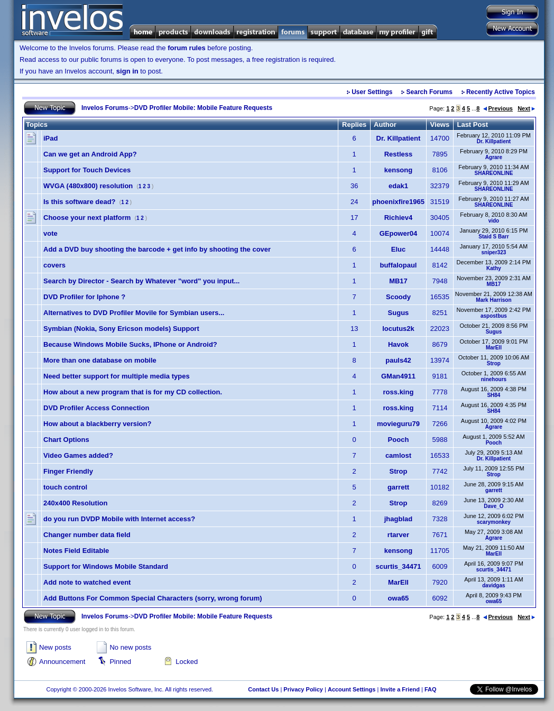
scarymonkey (494, 522)
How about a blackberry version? (97, 424)
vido (494, 221)
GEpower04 (399, 233)
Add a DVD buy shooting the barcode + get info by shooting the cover (157, 249)
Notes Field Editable (76, 551)
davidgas (493, 585)
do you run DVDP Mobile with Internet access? (119, 519)
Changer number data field (87, 535)
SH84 (493, 395)
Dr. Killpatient (398, 138)
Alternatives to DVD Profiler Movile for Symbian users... (133, 313)
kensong (398, 170)
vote (50, 233)
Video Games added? (78, 455)
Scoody (398, 297)
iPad (50, 138)
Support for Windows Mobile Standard (105, 566)
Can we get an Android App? (90, 154)
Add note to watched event (87, 582)
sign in (127, 71)
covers (54, 265)
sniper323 (494, 252)
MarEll (494, 347)
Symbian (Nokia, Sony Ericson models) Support (121, 329)
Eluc (398, 249)
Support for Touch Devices (87, 170)
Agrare (493, 157)
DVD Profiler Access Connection (96, 408)
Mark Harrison (493, 300)
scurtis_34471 (398, 566)
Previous (498, 108)
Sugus (398, 313)
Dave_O (493, 506)
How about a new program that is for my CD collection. (132, 392)
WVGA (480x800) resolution (88, 186)
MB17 (398, 281)
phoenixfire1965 (398, 202)
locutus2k (398, 329)
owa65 (398, 598)
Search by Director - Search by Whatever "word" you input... (141, 281)
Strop (494, 363)
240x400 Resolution (75, 503)
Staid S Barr (493, 236)
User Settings (372, 92)
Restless (398, 154)
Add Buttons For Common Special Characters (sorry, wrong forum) (152, 598)
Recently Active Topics (500, 92)
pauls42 (398, 360)
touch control (65, 487)
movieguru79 (398, 424)
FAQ (430, 689)
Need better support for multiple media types (116, 376)
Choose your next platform (87, 217)
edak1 (398, 186)
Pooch (398, 440)
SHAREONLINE (494, 173)
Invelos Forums (104, 108)
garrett (398, 487)
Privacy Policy (303, 689)
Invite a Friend (400, 689)
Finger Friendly (68, 471)
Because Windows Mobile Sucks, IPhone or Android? (130, 344)
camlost (398, 455)
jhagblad (398, 519)
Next (526, 108)
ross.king (398, 392)
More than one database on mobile (99, 360)
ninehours (493, 379)
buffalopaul (398, 265)
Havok (398, 344)
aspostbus (494, 316)
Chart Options (66, 440)
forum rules (187, 48)
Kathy (493, 268)
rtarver (398, 535)
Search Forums (430, 92)
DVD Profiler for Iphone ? (84, 297)
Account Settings (351, 689)
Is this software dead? (79, 202)
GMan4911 (398, 376)
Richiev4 (398, 217)
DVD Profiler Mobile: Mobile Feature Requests (203, 108)
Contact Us (263, 689)
